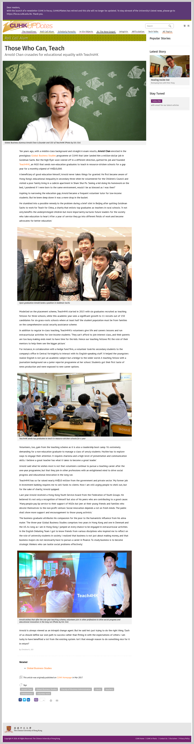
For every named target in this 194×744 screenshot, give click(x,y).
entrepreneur (27, 693)
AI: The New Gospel (106, 32)
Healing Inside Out (160, 80)
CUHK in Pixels (151, 739)
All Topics (167, 32)
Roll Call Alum (47, 32)
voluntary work (43, 693)
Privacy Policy (184, 739)
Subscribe (156, 101)
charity (98, 689)
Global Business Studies (43, 155)
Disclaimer (173, 739)
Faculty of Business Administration (76, 689)
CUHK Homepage (64, 677)
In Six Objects (86, 32)
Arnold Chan (26, 689)
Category (178, 25)
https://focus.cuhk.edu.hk (19, 14)
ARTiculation (138, 32)
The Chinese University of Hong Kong (23, 729)
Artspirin (123, 32)
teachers (109, 689)
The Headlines (29, 32)
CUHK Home (140, 739)
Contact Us (163, 739)
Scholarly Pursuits (66, 32)
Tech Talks (153, 32)
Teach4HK (24, 164)
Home (32, 25)
